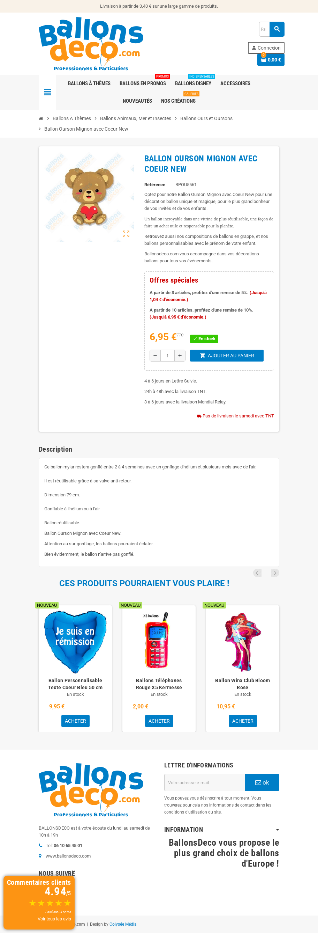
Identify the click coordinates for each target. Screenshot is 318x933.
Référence (154, 184)
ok (262, 782)
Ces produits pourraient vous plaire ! (144, 583)
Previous (266, 573)
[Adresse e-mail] (204, 782)
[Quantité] (167, 355)
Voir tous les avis (54, 918)
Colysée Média (123, 924)
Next (275, 573)
